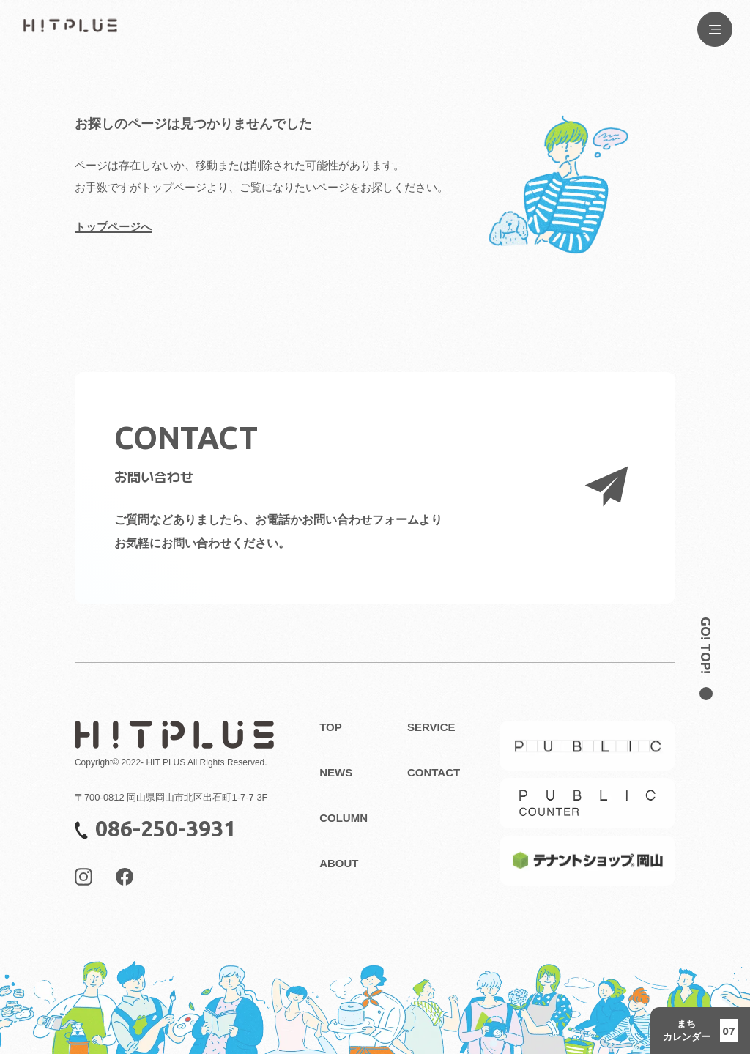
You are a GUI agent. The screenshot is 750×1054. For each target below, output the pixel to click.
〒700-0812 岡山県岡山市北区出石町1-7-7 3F (171, 797)
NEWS (335, 772)
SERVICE (431, 727)
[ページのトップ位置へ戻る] (706, 652)
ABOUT (338, 863)
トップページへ (113, 226)
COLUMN (343, 818)
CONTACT (433, 772)
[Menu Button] (714, 29)
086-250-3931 (155, 828)
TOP (330, 727)
